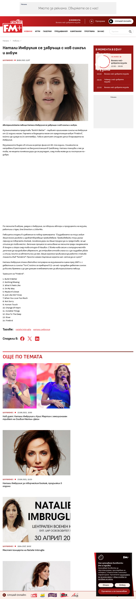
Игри (6, 551)
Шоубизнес (8, 60)
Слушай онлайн (120, 21)
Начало (6, 41)
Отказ (122, 585)
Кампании (8, 564)
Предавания (10, 560)
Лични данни (67, 560)
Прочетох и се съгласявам (114, 591)
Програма (97, 21)
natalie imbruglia (23, 329)
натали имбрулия (41, 329)
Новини (16, 41)
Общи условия (68, 555)
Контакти (66, 551)
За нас (6, 573)
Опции (106, 585)
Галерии (7, 555)
